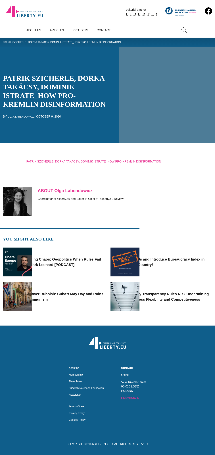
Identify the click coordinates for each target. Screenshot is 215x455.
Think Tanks (74, 377)
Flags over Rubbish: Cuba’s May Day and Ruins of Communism (69, 291)
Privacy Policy (75, 412)
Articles (57, 30)
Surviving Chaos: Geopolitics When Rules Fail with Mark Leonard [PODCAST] (68, 257)
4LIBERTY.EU (104, 444)
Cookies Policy (75, 419)
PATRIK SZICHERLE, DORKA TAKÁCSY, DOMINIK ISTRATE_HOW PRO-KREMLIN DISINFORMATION (70, 42)
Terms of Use (74, 405)
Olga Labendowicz (22, 117)
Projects (80, 30)
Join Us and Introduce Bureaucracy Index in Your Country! (175, 257)
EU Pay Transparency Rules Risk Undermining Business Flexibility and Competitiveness (177, 291)
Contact (103, 30)
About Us (33, 30)
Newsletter (73, 392)
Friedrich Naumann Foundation (86, 384)
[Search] (184, 30)
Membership (74, 370)
